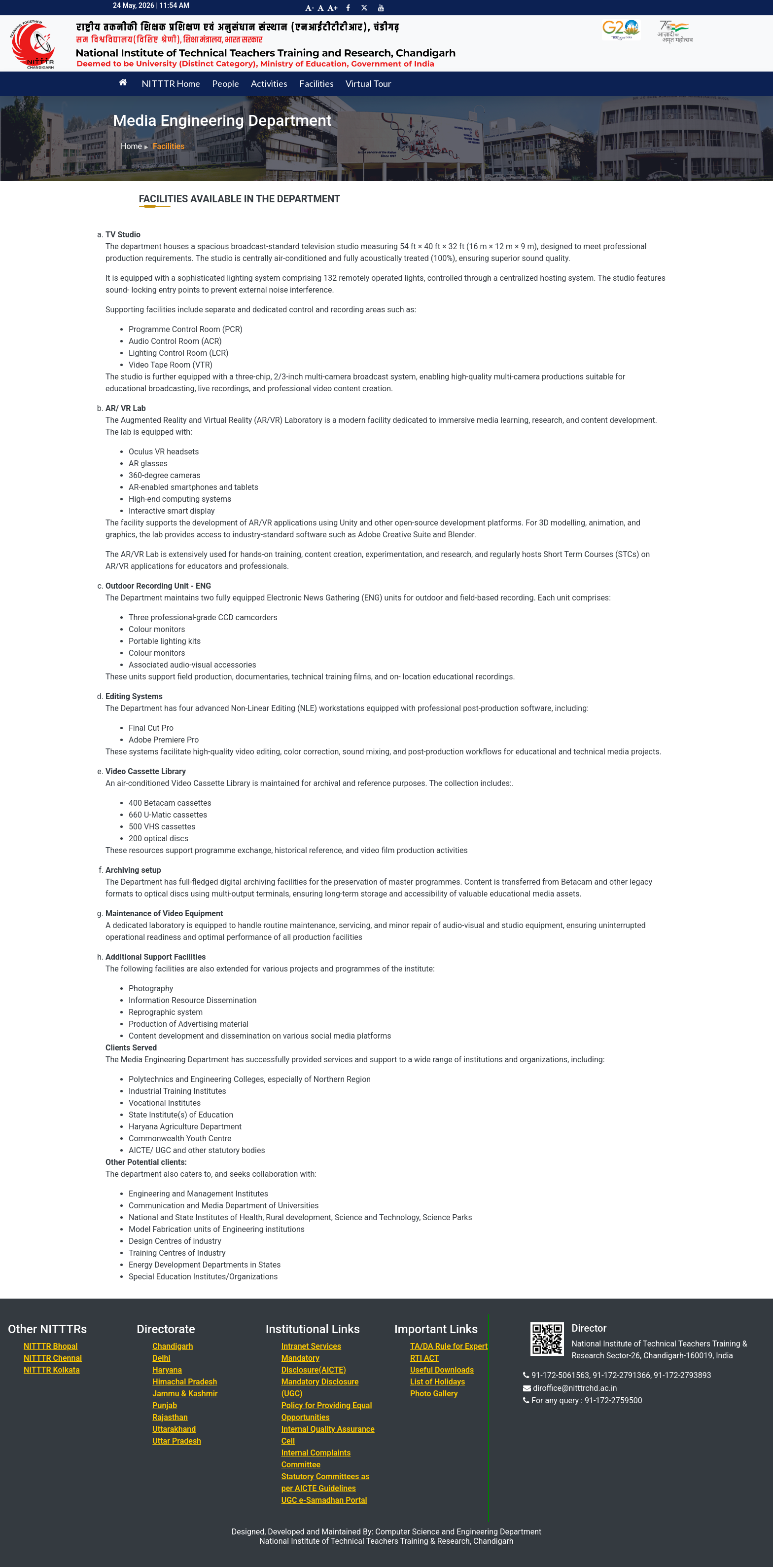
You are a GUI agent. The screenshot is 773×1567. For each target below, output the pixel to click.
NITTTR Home (170, 83)
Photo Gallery (434, 1393)
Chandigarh (172, 1346)
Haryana (167, 1370)
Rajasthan (170, 1417)
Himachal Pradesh (184, 1381)
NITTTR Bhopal (50, 1346)
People (225, 83)
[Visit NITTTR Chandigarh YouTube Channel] (381, 8)
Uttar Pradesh (176, 1441)
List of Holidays (437, 1381)
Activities (269, 83)
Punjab (164, 1405)
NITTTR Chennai (53, 1358)
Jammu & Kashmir (184, 1393)
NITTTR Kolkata (52, 1370)
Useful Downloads (442, 1370)
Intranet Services (311, 1346)
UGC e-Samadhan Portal (324, 1500)
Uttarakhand (174, 1429)
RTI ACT (424, 1358)
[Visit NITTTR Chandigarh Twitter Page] (364, 8)
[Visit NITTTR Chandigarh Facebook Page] (348, 8)
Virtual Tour (368, 83)
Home (131, 146)
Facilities (316, 83)
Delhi (161, 1358)
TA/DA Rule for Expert (449, 1346)
